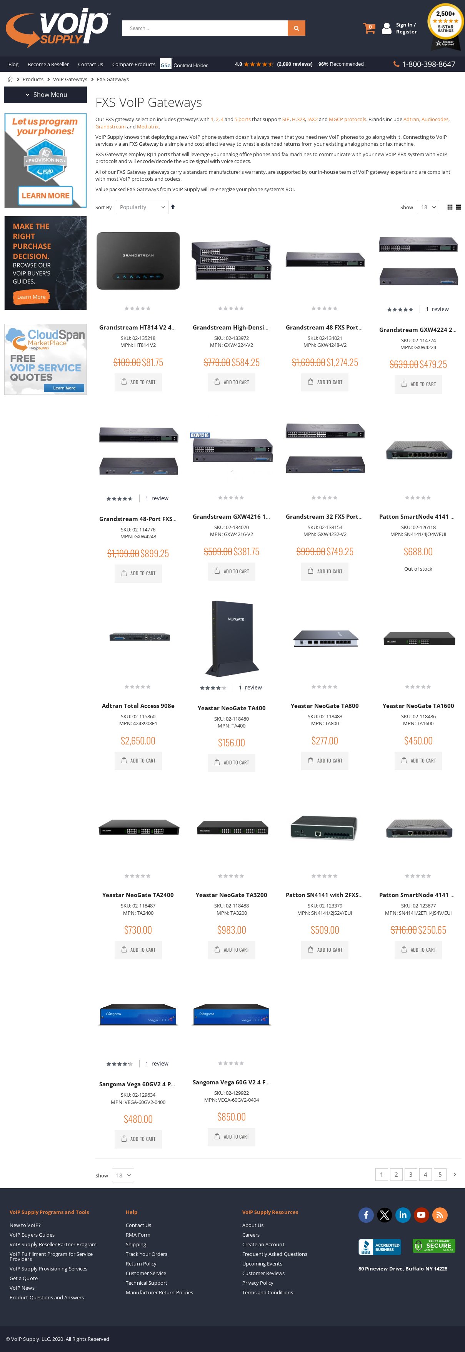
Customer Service (146, 1273)
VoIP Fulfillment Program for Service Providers (51, 1256)
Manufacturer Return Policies (159, 1292)
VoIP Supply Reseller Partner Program (53, 1244)
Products (33, 79)
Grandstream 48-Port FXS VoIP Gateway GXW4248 (171, 519)
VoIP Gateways (70, 79)
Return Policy (141, 1263)
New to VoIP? (25, 1225)
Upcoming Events (262, 1263)
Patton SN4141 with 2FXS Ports (330, 895)
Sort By (103, 207)
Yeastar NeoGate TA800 (325, 705)
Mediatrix (148, 126)
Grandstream (110, 126)
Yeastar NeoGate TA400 (232, 708)
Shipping (136, 1244)
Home (10, 79)
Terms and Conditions (267, 1292)
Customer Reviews (263, 1273)
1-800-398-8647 (428, 64)
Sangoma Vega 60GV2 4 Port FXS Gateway (158, 1084)
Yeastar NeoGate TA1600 (418, 705)
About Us (253, 1225)
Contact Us (138, 1225)
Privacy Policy (258, 1282)
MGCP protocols (347, 119)
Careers (251, 1234)
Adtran (411, 119)
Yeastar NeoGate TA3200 (231, 895)
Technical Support (146, 1282)
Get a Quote (24, 1278)
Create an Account (263, 1244)
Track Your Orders (146, 1253)
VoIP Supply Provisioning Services (48, 1268)
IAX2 (312, 119)
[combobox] (213, 28)
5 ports (243, 119)
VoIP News (22, 1287)
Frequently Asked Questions (275, 1253)
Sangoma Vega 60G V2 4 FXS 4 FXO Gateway (255, 1082)
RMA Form (138, 1234)
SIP (286, 119)
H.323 (298, 119)
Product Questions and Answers (47, 1297)
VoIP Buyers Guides (32, 1234)
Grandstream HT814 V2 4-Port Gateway (156, 327)
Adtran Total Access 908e (138, 705)
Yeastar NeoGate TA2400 (138, 895)
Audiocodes (435, 119)
